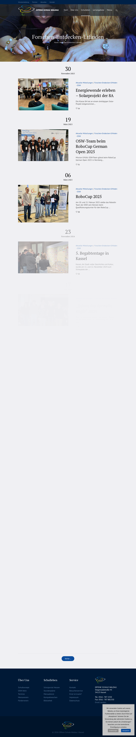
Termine (21, 694)
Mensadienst (49, 694)
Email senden (100, 702)
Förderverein (23, 700)
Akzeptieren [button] (125, 730)
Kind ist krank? (75, 694)
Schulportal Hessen (52, 687)
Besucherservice (76, 690)
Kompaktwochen (50, 697)
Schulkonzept (23, 687)
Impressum (74, 697)
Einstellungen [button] (113, 730)
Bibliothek (48, 700)
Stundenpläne (49, 690)
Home (56, 42)
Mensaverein (23, 697)
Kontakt (72, 687)
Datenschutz (74, 700)
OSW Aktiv (22, 690)
